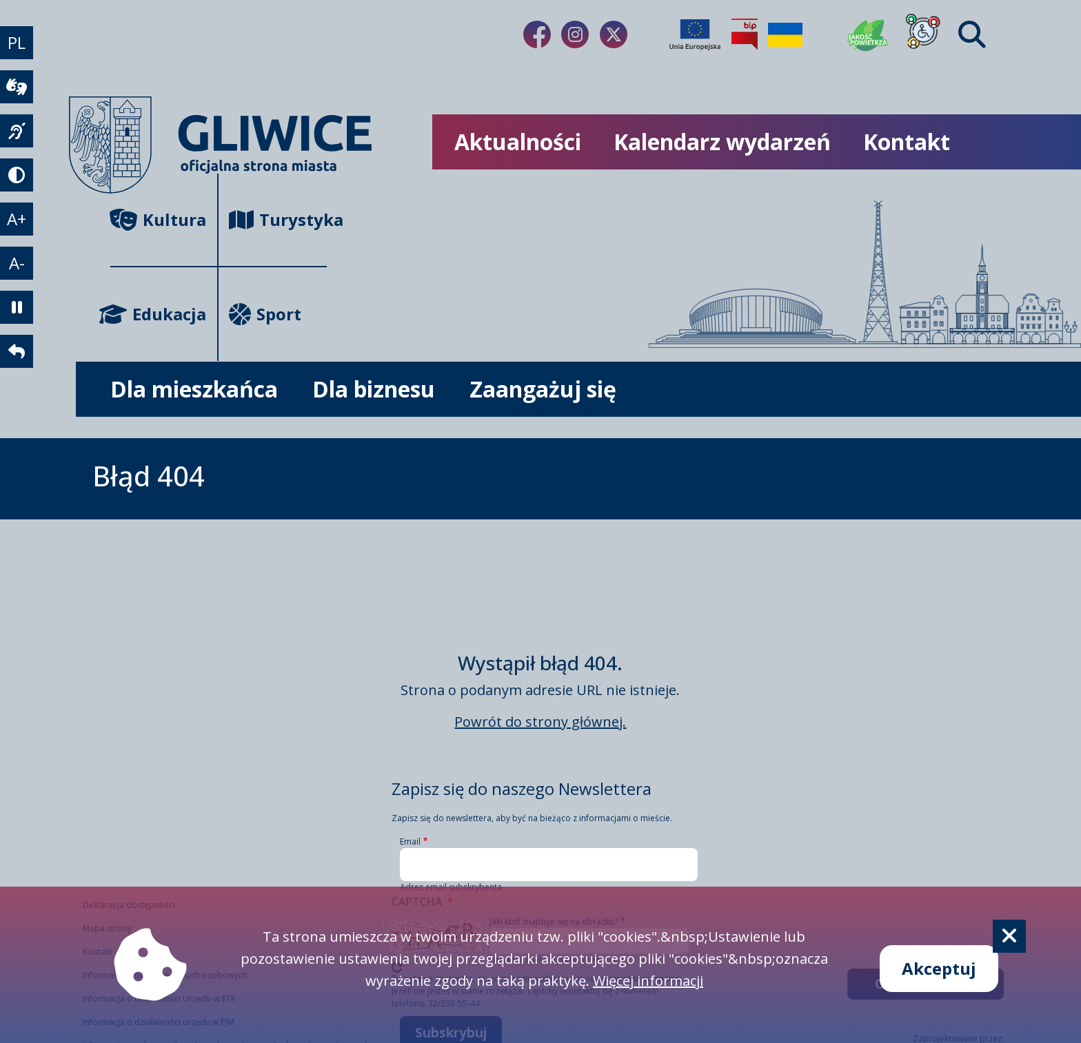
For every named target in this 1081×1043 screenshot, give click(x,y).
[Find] (972, 34)
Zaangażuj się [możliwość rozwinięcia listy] (542, 389)
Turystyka (277, 219)
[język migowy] (16, 130)
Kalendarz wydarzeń (722, 141)
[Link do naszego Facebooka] (537, 34)
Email (410, 841)
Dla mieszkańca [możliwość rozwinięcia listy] (194, 389)
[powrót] (16, 351)
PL (17, 42)
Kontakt (906, 141)
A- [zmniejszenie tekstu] (17, 262)
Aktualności (517, 141)
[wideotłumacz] (16, 86)
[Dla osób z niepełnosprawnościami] (923, 34)
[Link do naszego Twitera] (613, 34)
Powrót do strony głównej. (540, 721)
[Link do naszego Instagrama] (575, 34)
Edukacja (158, 313)
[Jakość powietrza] (868, 34)
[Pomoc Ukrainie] (785, 34)
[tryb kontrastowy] (16, 175)
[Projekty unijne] (694, 34)
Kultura (158, 219)
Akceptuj (939, 968)
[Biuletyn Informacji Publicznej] (744, 34)
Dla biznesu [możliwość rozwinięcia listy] (373, 389)
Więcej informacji (648, 980)
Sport (265, 313)
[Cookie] (1009, 936)
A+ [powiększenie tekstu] (16, 218)
